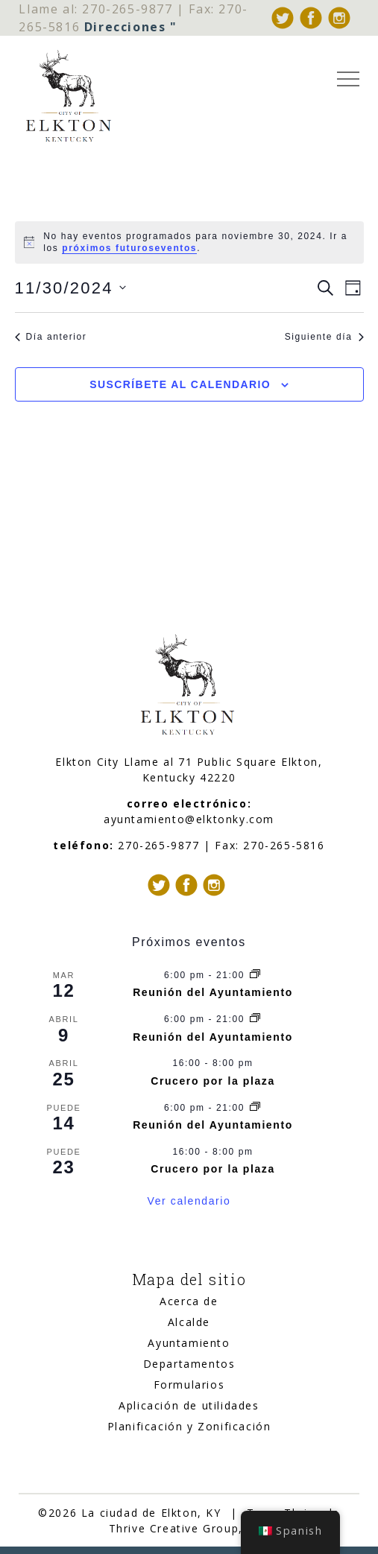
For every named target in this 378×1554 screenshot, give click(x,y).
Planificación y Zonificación (189, 1426)
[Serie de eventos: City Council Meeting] (255, 975)
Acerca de (189, 1301)
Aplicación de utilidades (189, 1405)
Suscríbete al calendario (180, 384)
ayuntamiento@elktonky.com (189, 819)
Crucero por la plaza (213, 1081)
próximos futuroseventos (129, 248)
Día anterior (51, 337)
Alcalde (189, 1322)
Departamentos (189, 1364)
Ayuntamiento (189, 1343)
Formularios (189, 1384)
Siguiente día (324, 337)
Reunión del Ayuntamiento (213, 992)
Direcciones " (130, 27)
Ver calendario (189, 1201)
